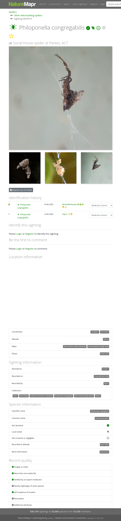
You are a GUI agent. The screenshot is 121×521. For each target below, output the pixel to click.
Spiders (13, 11)
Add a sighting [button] (79, 4)
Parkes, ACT (104, 354)
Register (94, 4)
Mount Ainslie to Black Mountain (74, 346)
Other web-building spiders (28, 15)
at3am (50, 518)
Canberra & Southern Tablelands (41, 396)
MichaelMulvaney (69, 204)
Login (102, 4)
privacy (91, 518)
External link (104, 452)
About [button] (42, 4)
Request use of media (21, 190)
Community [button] (54, 4)
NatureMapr (24, 396)
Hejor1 (65, 214)
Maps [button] (66, 4)
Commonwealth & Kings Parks (98, 346)
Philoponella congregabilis (64, 396)
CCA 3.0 (99, 518)
